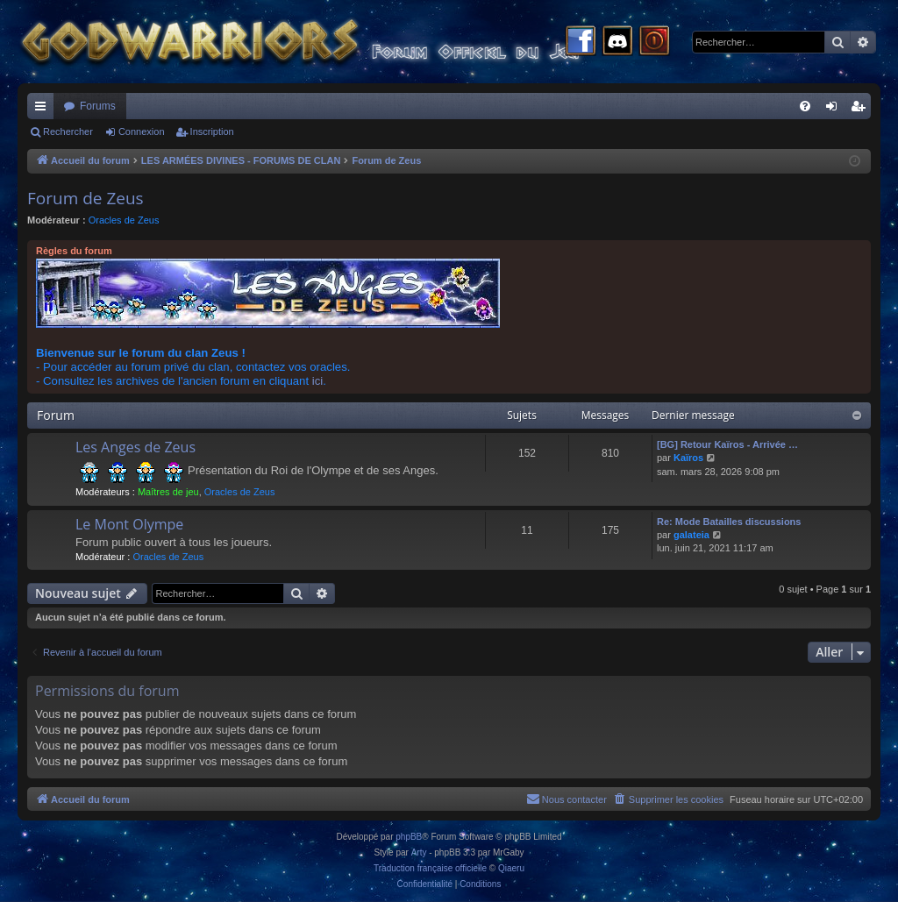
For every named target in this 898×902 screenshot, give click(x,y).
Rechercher (68, 131)
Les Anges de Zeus (135, 447)
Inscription (212, 131)
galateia (691, 534)
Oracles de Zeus (124, 220)
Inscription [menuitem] (861, 109)
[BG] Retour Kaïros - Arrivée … (727, 444)
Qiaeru (511, 868)
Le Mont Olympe (129, 524)
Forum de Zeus (85, 198)
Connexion (141, 131)
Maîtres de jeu (168, 492)
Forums (98, 106)
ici (317, 380)
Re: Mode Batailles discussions (729, 521)
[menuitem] (805, 106)
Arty (419, 852)
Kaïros (688, 457)
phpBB (409, 837)
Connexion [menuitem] (835, 109)
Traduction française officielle (430, 868)
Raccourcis (43, 109)
